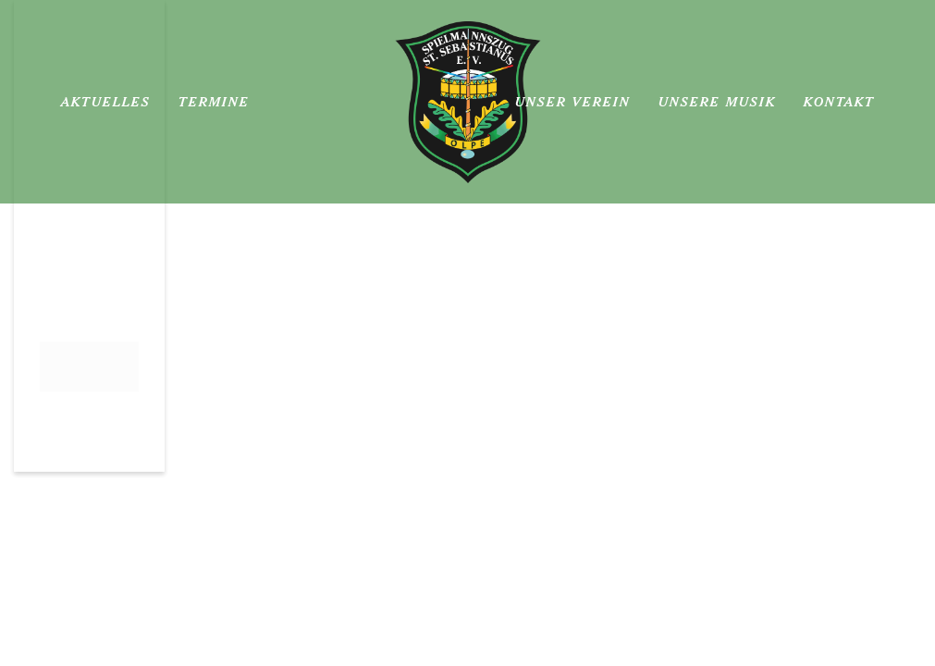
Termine (214, 101)
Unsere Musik (717, 101)
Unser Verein (573, 101)
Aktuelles (106, 101)
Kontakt (839, 101)
